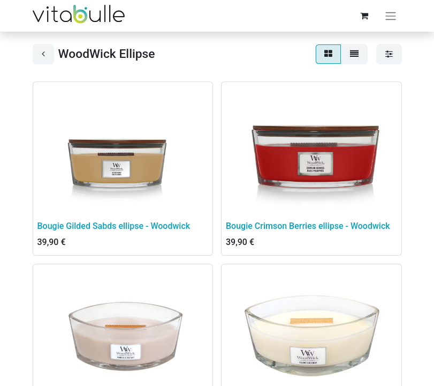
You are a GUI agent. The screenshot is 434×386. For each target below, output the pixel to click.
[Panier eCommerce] (364, 15)
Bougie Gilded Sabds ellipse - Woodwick (114, 226)
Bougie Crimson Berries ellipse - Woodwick (308, 226)
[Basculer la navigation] (390, 15)
